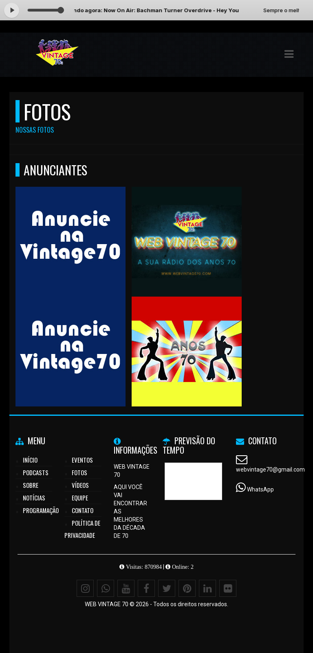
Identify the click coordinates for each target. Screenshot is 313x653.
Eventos (82, 459)
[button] (289, 54)
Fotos (79, 472)
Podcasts (35, 472)
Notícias (34, 497)
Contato (82, 510)
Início (30, 459)
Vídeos (80, 484)
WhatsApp (260, 489)
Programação (41, 510)
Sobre (30, 484)
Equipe (80, 497)
